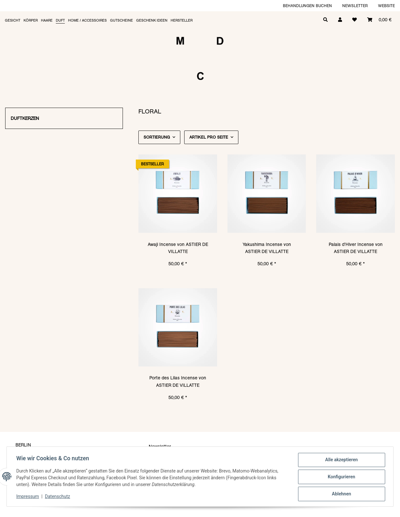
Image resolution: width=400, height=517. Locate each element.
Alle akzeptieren (340, 460)
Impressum (28, 497)
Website (386, 5)
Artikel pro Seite (208, 137)
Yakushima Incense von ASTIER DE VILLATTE (267, 247)
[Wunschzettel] (354, 19)
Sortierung (157, 137)
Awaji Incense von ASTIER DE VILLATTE (178, 247)
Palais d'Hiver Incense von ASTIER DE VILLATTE (356, 247)
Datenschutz (58, 497)
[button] (340, 19)
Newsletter (355, 5)
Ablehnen (340, 494)
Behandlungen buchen (307, 5)
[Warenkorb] (379, 19)
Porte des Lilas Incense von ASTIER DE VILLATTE (177, 381)
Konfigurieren (340, 477)
